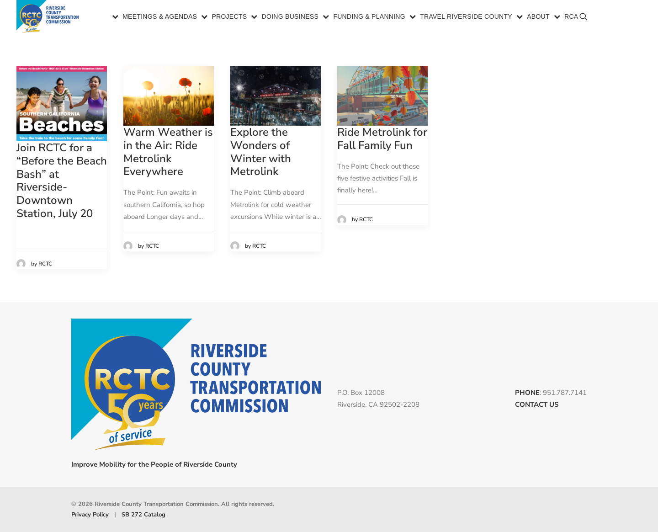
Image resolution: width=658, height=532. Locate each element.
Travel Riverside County (466, 17)
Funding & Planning (369, 17)
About (538, 17)
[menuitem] (155, 17)
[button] (629, 21)
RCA (571, 17)
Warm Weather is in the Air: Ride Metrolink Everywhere (168, 152)
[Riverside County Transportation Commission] (49, 17)
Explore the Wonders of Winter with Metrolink (260, 152)
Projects (229, 17)
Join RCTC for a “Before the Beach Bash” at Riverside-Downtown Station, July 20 (61, 180)
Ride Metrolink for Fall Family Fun (382, 139)
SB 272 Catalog (143, 514)
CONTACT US (536, 404)
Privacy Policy (90, 514)
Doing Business (290, 17)
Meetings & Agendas (159, 17)
